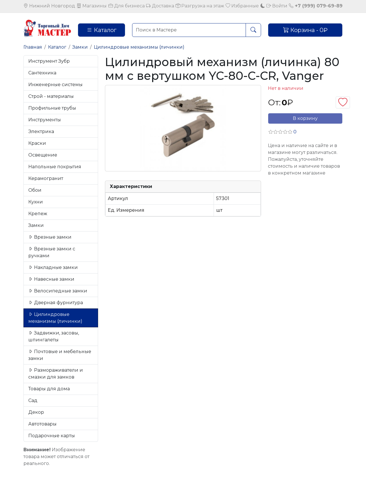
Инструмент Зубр (49, 61)
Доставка (160, 6)
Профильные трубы (52, 108)
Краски (37, 143)
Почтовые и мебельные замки (59, 355)
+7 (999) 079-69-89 (316, 6)
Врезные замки (49, 237)
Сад (32, 400)
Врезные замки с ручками (51, 252)
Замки (80, 47)
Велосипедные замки (57, 291)
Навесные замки (51, 279)
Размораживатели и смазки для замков (55, 373)
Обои (34, 190)
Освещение (42, 155)
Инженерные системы (55, 84)
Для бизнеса (126, 6)
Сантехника (42, 73)
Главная (32, 47)
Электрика (41, 131)
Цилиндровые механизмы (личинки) (139, 47)
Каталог (101, 30)
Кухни (35, 202)
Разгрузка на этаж (200, 6)
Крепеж (37, 213)
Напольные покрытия (54, 166)
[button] (282, 131)
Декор (36, 412)
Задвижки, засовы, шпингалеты (53, 336)
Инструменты (44, 119)
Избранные (242, 6)
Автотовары (42, 424)
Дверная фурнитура (55, 302)
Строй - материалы (51, 96)
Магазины (92, 6)
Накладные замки (53, 267)
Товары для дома (49, 388)
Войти (276, 6)
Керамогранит (45, 178)
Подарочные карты (51, 435)
